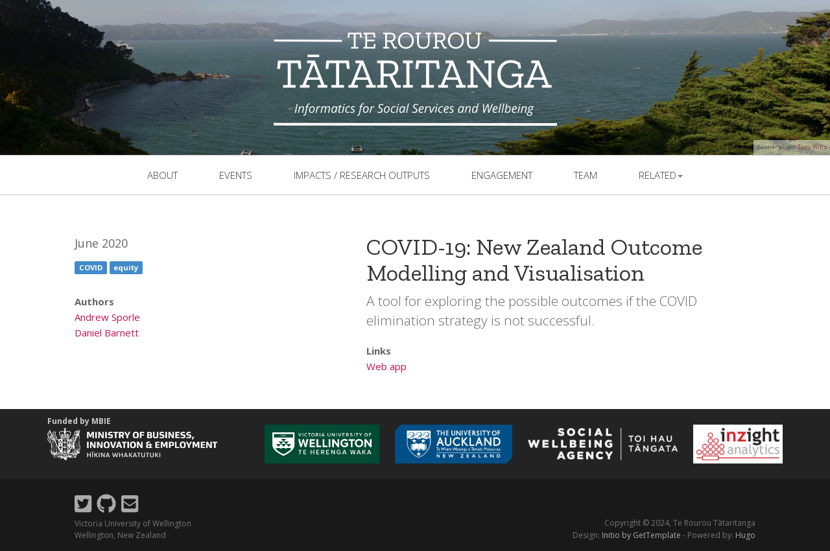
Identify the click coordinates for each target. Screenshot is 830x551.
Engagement (501, 175)
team (585, 175)
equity (125, 267)
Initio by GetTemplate (641, 535)
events (235, 175)
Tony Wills (812, 147)
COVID (90, 267)
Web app (386, 366)
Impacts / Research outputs (362, 175)
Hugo (745, 535)
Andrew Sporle (107, 317)
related (661, 175)
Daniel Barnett (107, 332)
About (162, 175)
